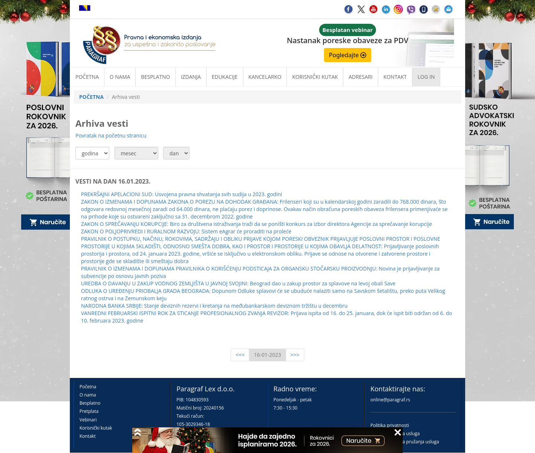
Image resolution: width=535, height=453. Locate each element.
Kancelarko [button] (265, 76)
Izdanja (191, 76)
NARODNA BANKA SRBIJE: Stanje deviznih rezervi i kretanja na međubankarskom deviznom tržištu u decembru (214, 305)
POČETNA (91, 96)
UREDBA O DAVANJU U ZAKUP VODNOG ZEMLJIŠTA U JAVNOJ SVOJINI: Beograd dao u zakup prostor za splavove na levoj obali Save (238, 283)
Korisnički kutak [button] (315, 76)
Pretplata (89, 411)
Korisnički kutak (96, 428)
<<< (240, 354)
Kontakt (87, 436)
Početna (87, 76)
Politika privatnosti (389, 425)
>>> (295, 354)
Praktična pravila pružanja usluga (404, 442)
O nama (120, 76)
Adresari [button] (360, 76)
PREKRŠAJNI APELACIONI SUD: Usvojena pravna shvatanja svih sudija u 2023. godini (181, 194)
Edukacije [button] (225, 76)
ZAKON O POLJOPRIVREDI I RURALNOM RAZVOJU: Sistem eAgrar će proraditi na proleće (186, 231)
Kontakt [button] (395, 76)
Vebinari (88, 420)
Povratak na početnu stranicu (110, 135)
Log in (426, 76)
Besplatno (155, 76)
